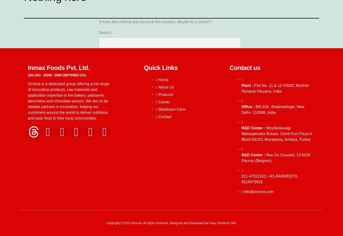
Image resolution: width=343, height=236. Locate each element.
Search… (107, 33)
